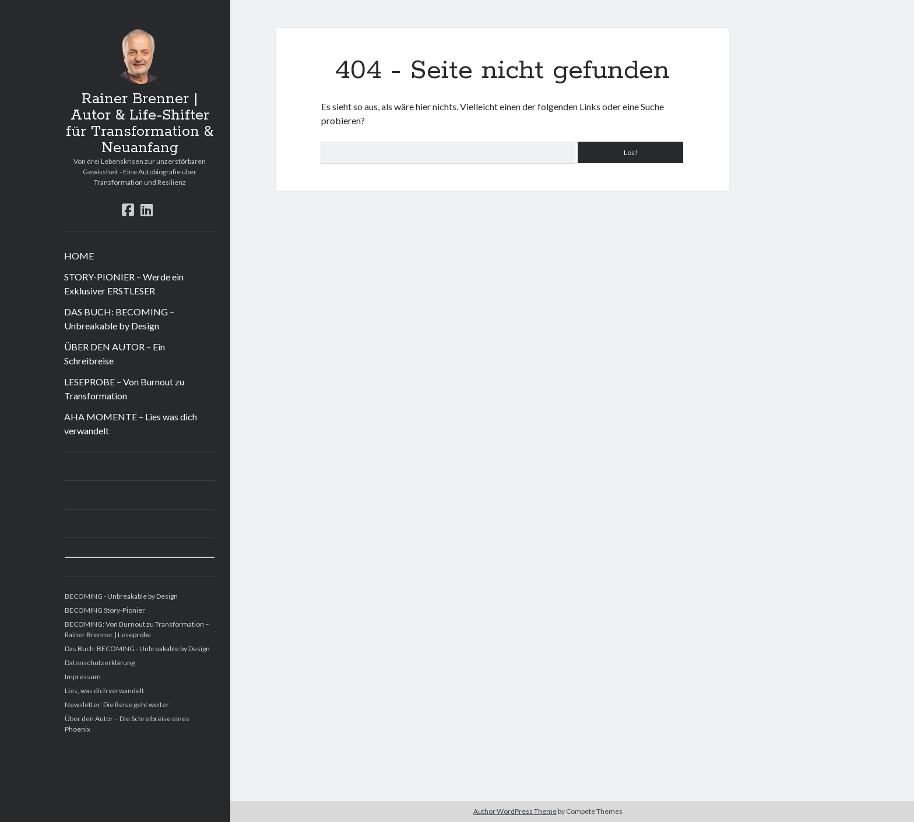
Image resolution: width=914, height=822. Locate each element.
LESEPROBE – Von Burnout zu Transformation (124, 388)
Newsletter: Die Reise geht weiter (117, 704)
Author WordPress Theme (515, 811)
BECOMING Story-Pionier (105, 610)
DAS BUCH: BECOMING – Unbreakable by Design (119, 318)
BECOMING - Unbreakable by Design (121, 596)
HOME (79, 255)
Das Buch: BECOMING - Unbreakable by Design (137, 648)
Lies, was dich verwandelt (104, 690)
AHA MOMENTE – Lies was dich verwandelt (130, 423)
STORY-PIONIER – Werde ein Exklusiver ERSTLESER (124, 283)
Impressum (83, 676)
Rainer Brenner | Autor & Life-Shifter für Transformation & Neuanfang (139, 123)
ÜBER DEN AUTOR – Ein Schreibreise (114, 353)
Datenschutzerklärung (100, 662)
